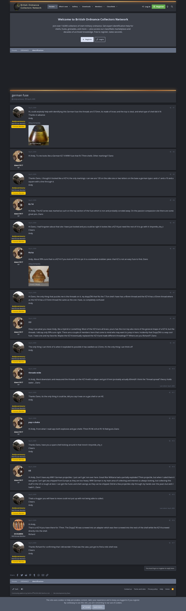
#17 (173, 543)
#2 (174, 152)
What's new (63, 7)
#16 (173, 520)
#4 (174, 200)
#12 (173, 418)
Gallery (75, 7)
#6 (174, 249)
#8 (174, 318)
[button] (56, 7)
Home (167, 589)
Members (98, 7)
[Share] (170, 107)
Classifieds (111, 7)
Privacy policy (153, 589)
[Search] (172, 7)
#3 (174, 174)
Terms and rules (140, 589)
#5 (174, 223)
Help (161, 589)
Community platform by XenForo (31, 593)
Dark (15, 589)
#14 (173, 467)
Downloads (86, 7)
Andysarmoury (18, 99)
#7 (174, 293)
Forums (52, 7)
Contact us (128, 589)
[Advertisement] (93, 72)
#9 (174, 343)
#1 (174, 108)
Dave (68, 593)
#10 (173, 369)
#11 (173, 392)
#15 (173, 494)
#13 (173, 441)
